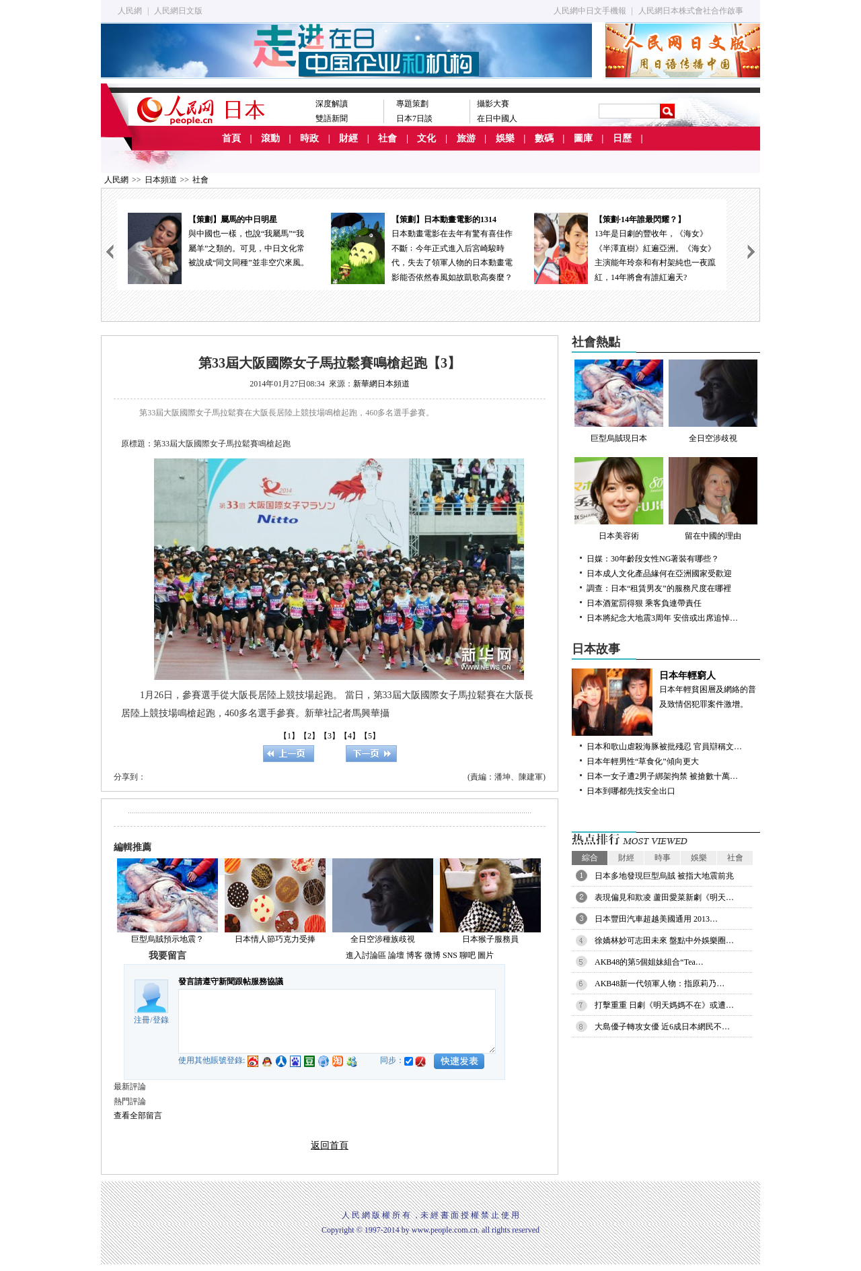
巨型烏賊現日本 (618, 401)
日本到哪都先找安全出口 (631, 791)
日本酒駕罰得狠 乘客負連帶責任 (644, 603)
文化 (426, 138)
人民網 (130, 10)
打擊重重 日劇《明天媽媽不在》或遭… (664, 1005)
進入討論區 (366, 955)
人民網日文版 (178, 10)
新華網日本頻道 (381, 383)
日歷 (622, 138)
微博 (432, 955)
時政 (309, 138)
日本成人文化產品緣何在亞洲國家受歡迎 (659, 573)
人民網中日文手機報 (590, 10)
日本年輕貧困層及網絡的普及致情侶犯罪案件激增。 (666, 688)
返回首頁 (329, 1145)
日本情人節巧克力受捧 (275, 939)
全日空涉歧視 (713, 401)
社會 (387, 138)
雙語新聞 (331, 118)
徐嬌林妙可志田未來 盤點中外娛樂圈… (664, 940)
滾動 (270, 138)
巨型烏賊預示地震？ (167, 939)
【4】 (350, 736)
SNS (450, 955)
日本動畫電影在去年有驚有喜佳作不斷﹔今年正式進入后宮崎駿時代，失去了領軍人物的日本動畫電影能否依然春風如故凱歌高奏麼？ (422, 247)
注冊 (142, 1020)
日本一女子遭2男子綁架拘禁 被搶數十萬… (662, 776)
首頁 (231, 138)
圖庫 (583, 138)
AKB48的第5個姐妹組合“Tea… (649, 962)
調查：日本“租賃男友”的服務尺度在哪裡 (659, 588)
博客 (414, 955)
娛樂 (505, 138)
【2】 (309, 736)
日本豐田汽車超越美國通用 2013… (656, 919)
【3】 (330, 736)
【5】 (370, 736)
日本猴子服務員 (490, 939)
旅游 (466, 138)
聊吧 (467, 955)
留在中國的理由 (713, 499)
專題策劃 (412, 103)
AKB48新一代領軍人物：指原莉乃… (659, 983)
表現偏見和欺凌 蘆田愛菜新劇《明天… (664, 897)
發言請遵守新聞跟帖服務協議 (230, 981)
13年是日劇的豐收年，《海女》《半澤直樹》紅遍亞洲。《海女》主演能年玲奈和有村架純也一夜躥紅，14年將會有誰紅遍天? (625, 247)
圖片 (486, 955)
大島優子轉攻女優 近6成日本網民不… (662, 1026)
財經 (348, 138)
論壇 (396, 955)
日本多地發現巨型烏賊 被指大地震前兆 (664, 876)
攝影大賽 (493, 103)
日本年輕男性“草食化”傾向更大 (643, 761)
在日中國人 (497, 118)
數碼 (544, 138)
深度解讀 (331, 103)
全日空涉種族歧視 (382, 939)
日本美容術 (618, 499)
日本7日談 (414, 118)
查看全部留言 (138, 1115)
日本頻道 (161, 179)
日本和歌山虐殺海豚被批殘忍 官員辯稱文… (664, 746)
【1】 (289, 736)
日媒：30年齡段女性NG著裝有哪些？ (653, 558)
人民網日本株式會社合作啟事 (690, 10)
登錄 (161, 1020)
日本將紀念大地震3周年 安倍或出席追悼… (662, 618)
